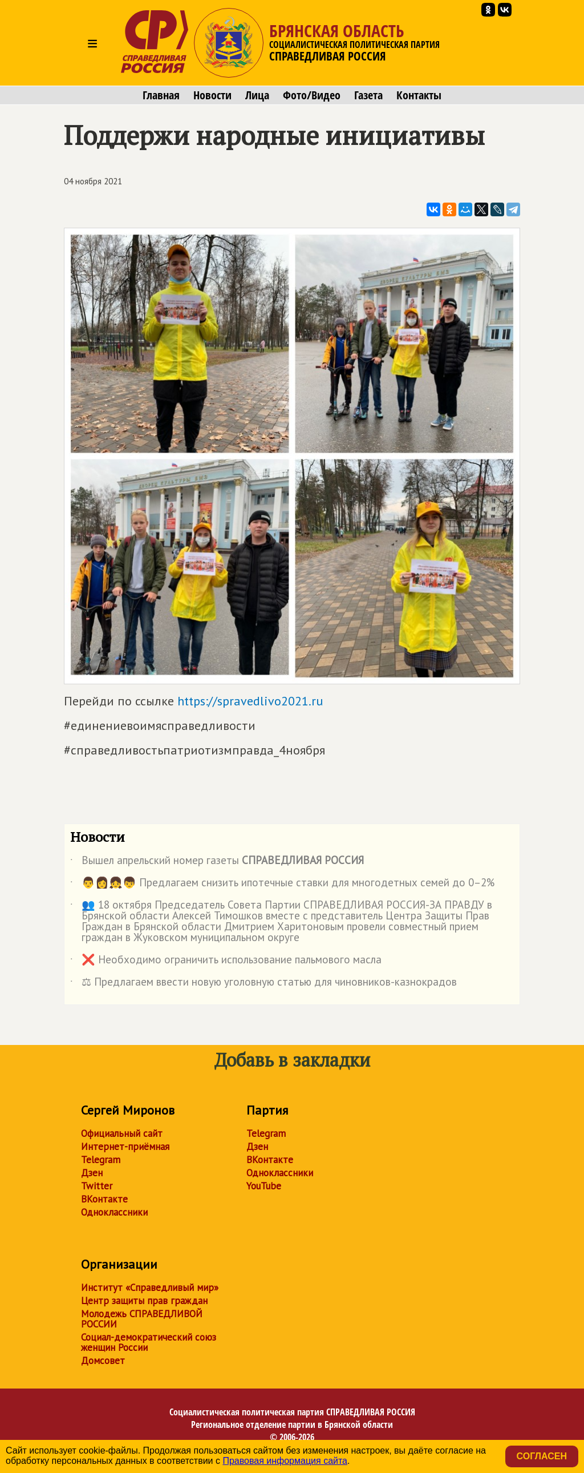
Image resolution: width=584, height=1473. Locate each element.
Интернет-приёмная (125, 1146)
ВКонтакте (104, 1199)
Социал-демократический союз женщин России (148, 1342)
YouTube (263, 1186)
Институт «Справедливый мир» (149, 1287)
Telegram (100, 1160)
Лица (257, 95)
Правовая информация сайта (284, 1461)
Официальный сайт (122, 1133)
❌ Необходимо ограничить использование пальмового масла (226, 961)
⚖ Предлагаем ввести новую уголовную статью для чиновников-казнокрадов (263, 983)
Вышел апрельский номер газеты (217, 862)
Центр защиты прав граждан (144, 1301)
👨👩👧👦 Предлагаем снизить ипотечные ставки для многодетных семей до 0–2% (282, 884)
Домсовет (103, 1360)
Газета (368, 95)
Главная (161, 95)
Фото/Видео (311, 95)
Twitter (96, 1186)
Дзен (92, 1173)
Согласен (542, 1456)
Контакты (418, 95)
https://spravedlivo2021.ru (250, 701)
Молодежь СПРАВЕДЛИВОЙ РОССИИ (141, 1319)
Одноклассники (114, 1212)
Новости (212, 95)
